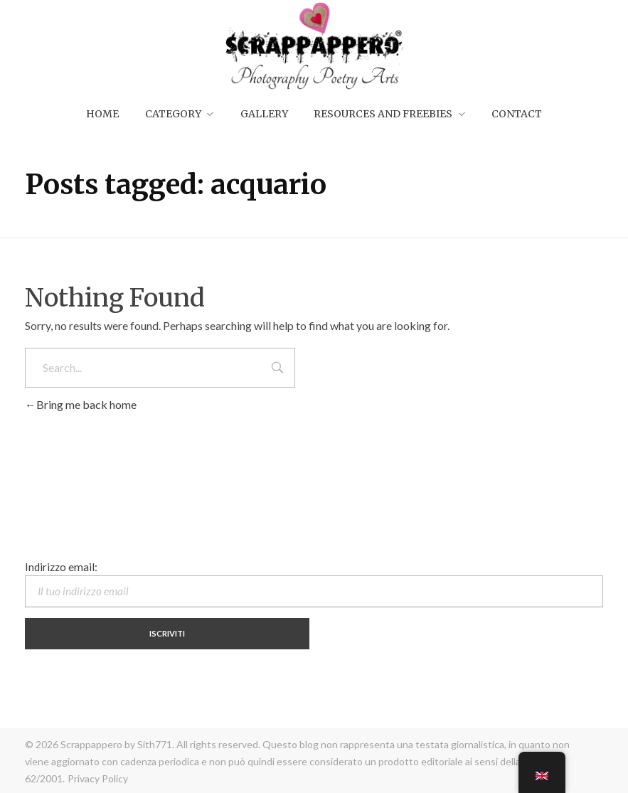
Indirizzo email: (314, 583)
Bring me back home (81, 404)
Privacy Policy (98, 778)
